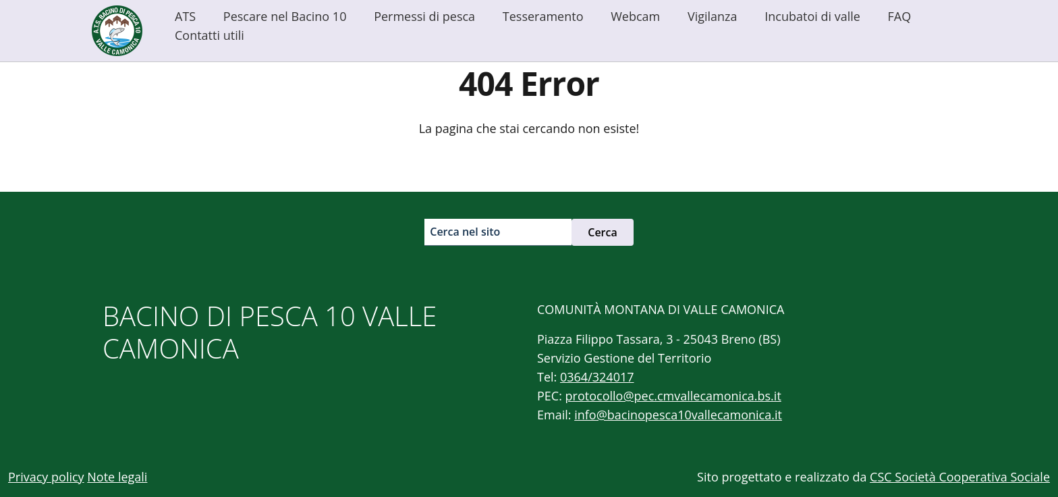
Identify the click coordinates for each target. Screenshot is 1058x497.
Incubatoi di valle (812, 16)
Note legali (117, 477)
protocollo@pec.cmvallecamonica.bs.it (673, 396)
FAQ (900, 16)
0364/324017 (597, 377)
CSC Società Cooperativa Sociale (960, 477)
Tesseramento (543, 16)
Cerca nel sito (465, 231)
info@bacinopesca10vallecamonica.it (678, 415)
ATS (185, 16)
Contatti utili (209, 35)
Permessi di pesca (424, 16)
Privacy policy (46, 477)
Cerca (602, 232)
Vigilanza (712, 16)
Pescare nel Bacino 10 (285, 16)
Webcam (635, 16)
